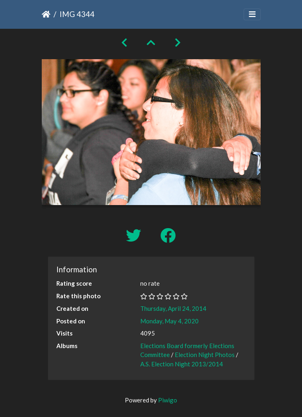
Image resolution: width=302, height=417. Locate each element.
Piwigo (167, 400)
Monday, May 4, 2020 (169, 321)
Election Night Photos (205, 354)
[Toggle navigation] (252, 14)
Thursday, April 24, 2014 (173, 308)
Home (46, 14)
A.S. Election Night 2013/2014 (181, 364)
